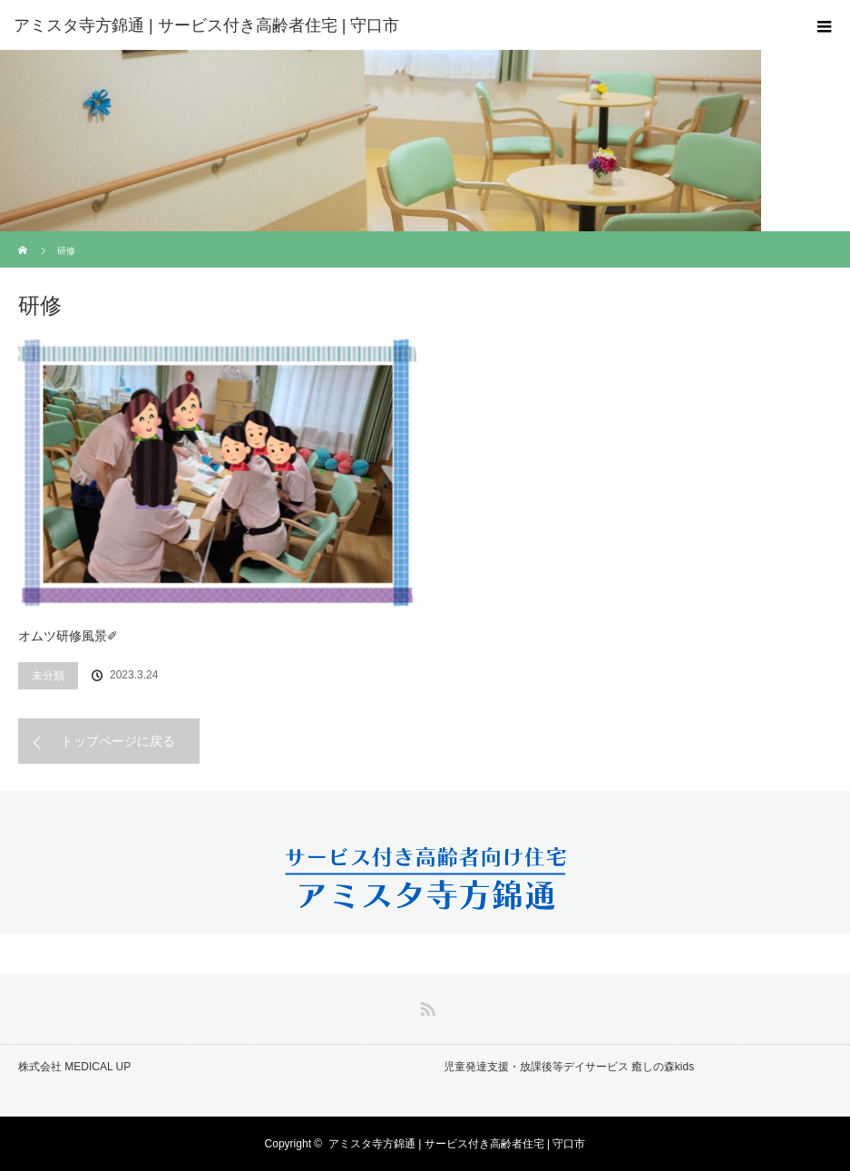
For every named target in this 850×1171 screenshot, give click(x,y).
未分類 (48, 675)
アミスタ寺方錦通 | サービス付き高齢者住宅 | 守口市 (457, 1143)
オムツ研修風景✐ (68, 636)
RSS (425, 1006)
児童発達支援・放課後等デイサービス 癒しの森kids (569, 1066)
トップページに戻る (118, 741)
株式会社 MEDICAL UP (74, 1066)
